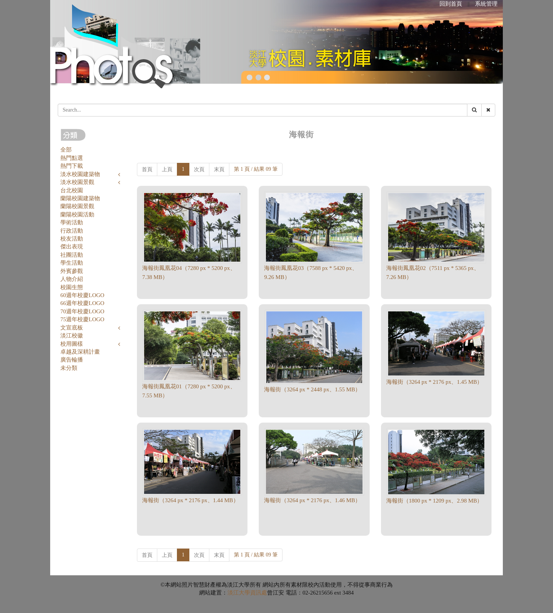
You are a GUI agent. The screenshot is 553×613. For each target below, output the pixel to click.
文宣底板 (71, 328)
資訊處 (258, 593)
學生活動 (71, 263)
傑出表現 (71, 247)
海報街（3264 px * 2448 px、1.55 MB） (312, 389)
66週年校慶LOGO (82, 303)
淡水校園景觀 (77, 182)
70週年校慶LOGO (82, 311)
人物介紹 (71, 279)
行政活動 (71, 231)
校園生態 (71, 287)
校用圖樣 (71, 344)
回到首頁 (450, 4)
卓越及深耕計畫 (80, 352)
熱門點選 (71, 158)
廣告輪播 (71, 360)
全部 (66, 150)
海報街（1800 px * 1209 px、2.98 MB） (434, 501)
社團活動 (71, 255)
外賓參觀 (71, 271)
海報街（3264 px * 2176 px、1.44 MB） (190, 500)
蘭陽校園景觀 (77, 206)
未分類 (68, 368)
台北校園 (71, 190)
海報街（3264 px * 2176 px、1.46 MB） (312, 500)
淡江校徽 (71, 336)
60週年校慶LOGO (82, 295)
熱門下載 (71, 166)
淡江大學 (238, 593)
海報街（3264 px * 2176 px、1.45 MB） (434, 382)
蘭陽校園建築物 (80, 198)
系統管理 (486, 4)
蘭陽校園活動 (77, 214)
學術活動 (71, 222)
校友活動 (71, 239)
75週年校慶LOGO (82, 319)
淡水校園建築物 (80, 174)
